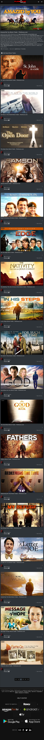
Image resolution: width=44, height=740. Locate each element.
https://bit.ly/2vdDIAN (8, 45)
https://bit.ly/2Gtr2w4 (4, 44)
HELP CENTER (22, 698)
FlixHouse (17, 48)
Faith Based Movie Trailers (8, 53)
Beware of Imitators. (24, 692)
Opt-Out (34, 691)
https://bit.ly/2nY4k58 (34, 35)
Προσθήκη (23, 48)
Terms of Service (19, 691)
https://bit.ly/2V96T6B (28, 44)
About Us (12, 691)
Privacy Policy (27, 691)
